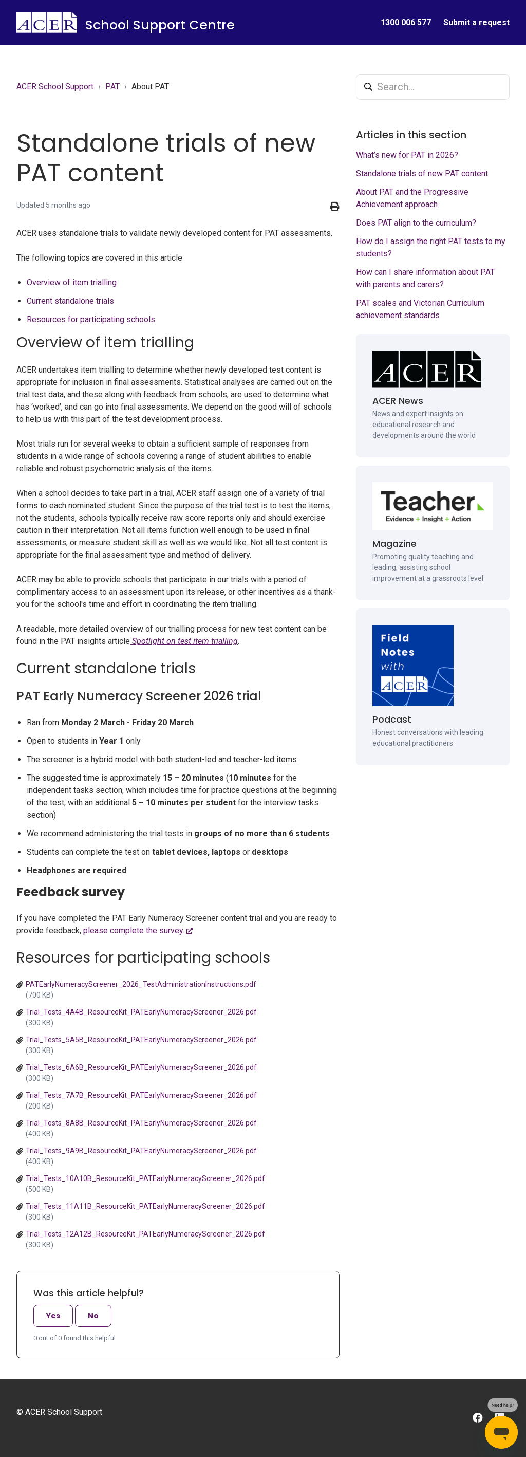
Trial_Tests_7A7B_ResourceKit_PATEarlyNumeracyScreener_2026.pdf (141, 1095)
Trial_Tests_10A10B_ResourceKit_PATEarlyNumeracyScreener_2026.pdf (145, 1178)
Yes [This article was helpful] (53, 1316)
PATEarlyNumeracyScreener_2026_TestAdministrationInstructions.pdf (141, 984)
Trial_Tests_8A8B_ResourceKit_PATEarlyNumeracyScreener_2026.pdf (141, 1123)
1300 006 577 (406, 22)
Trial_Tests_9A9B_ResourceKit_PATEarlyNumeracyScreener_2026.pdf (141, 1151)
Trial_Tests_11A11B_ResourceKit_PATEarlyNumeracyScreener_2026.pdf (145, 1206)
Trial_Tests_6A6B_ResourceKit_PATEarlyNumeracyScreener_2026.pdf (141, 1067)
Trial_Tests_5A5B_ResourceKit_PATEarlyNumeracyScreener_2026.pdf (141, 1040)
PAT (112, 86)
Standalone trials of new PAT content (422, 173)
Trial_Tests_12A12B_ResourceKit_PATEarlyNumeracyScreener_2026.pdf (145, 1234)
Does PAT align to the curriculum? (416, 223)
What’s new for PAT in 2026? (407, 155)
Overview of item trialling (72, 282)
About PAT (150, 86)
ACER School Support (54, 86)
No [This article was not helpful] (93, 1316)
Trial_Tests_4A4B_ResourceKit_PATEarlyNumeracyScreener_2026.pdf (141, 1012)
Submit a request (476, 22)
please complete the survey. (133, 930)
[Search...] (433, 87)
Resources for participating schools (91, 319)
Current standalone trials (70, 301)
